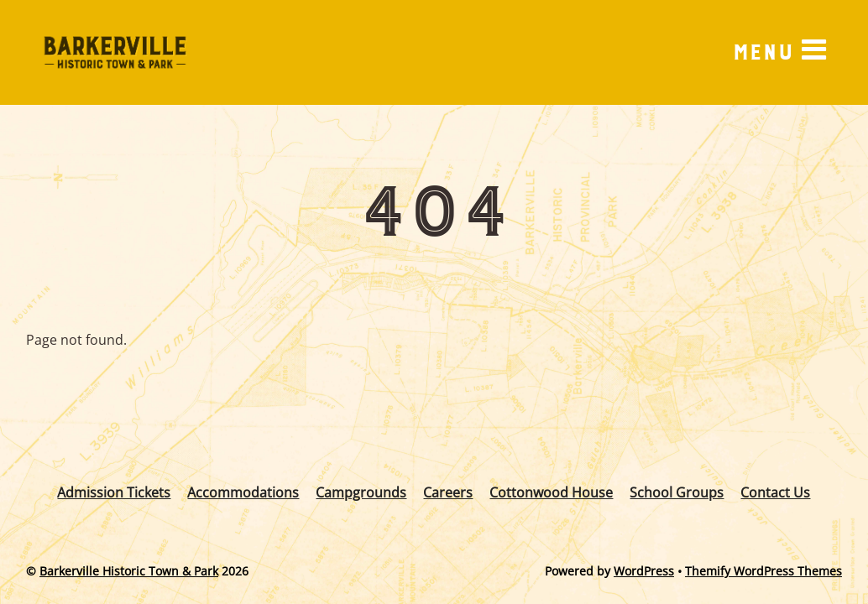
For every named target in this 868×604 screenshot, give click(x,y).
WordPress (644, 571)
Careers (448, 492)
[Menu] (779, 52)
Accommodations (243, 492)
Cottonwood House (551, 492)
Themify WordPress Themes (763, 571)
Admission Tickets (113, 492)
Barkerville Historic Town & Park (128, 571)
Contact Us (775, 492)
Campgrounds (361, 492)
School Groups (677, 492)
